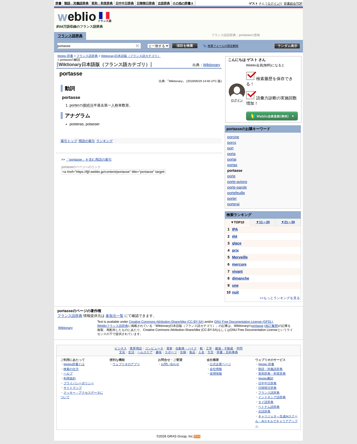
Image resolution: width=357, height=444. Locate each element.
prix (235, 250)
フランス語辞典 (70, 36)
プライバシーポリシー (78, 383)
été (234, 236)
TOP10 (237, 222)
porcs (231, 143)
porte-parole (237, 187)
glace (236, 243)
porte (231, 176)
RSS (197, 436)
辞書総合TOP (293, 3)
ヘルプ (68, 373)
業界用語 (136, 348)
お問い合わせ (170, 364)
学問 (239, 348)
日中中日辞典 (125, 3)
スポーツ (171, 352)
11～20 (263, 222)
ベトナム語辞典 (269, 406)
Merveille (240, 257)
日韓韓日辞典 (146, 3)
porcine (233, 137)
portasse (257, 326)
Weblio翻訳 (265, 378)
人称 (114, 105)
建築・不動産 (224, 348)
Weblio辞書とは (74, 364)
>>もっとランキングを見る (280, 298)
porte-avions (237, 182)
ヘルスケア (145, 352)
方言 (210, 352)
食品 (192, 352)
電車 (169, 348)
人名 (201, 352)
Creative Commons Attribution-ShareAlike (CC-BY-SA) (166, 322)
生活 (131, 352)
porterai (233, 204)
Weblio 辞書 (65, 55)
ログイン (273, 3)
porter (74, 105)
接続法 (88, 105)
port (230, 148)
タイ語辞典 (265, 402)
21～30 (288, 222)
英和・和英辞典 (102, 3)
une (235, 285)
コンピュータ (154, 348)
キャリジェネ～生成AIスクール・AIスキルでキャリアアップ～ (276, 421)
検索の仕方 (71, 369)
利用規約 (69, 378)
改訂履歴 (271, 326)
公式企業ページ (220, 364)
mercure (239, 264)
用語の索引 (86, 141)
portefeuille (236, 193)
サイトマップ (72, 387)
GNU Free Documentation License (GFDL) (243, 322)
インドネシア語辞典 (272, 397)
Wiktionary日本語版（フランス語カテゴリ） (130, 55)
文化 (122, 352)
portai (231, 159)
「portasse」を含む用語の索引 (89, 159)
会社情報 (216, 369)
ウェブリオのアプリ (126, 364)
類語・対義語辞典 (76, 3)
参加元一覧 (114, 316)
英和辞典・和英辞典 (272, 373)
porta (231, 154)
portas (232, 165)
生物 (183, 352)
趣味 (159, 352)
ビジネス (121, 348)
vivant (237, 271)
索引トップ (69, 141)
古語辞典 (164, 3)
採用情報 (216, 373)
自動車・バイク (186, 348)
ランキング (104, 141)
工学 (209, 348)
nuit (235, 292)
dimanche (240, 278)
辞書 (58, 3)
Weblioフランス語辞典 (112, 326)
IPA (235, 229)
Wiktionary (211, 65)
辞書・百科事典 (227, 352)
